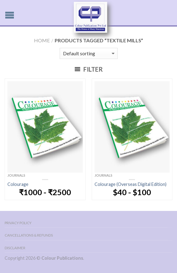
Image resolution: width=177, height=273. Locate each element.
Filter (88, 69)
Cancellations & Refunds (29, 235)
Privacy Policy (18, 223)
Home (42, 40)
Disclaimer (15, 248)
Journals (16, 175)
